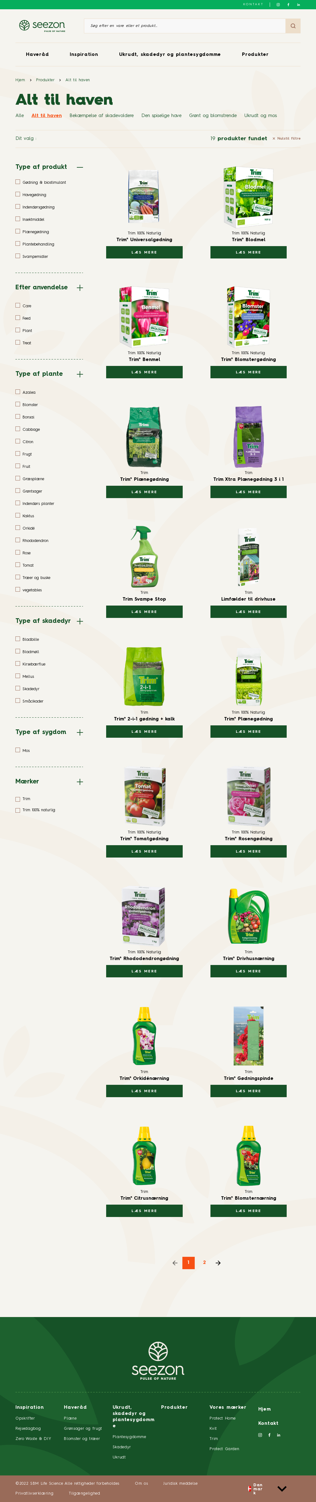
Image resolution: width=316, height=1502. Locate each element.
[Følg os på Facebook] (288, 4)
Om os (141, 1484)
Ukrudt (119, 1457)
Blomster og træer (82, 1439)
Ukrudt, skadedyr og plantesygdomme (170, 54)
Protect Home (223, 1418)
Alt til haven (77, 80)
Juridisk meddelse (180, 1484)
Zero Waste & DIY (33, 1439)
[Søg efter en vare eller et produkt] (185, 26)
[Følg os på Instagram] (278, 4)
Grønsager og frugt (83, 1429)
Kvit (213, 1429)
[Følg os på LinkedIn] (299, 4)
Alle (19, 116)
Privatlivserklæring (34, 1494)
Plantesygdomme (129, 1437)
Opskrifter (25, 1418)
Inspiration (84, 54)
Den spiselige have (161, 116)
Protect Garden (224, 1449)
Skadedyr (122, 1447)
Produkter (255, 54)
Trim (214, 1439)
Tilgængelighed (84, 1494)
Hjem (20, 80)
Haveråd (37, 54)
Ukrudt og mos (260, 116)
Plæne (70, 1418)
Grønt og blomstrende (213, 116)
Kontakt (253, 4)
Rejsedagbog (28, 1429)
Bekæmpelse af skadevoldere (101, 116)
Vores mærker (228, 1407)
